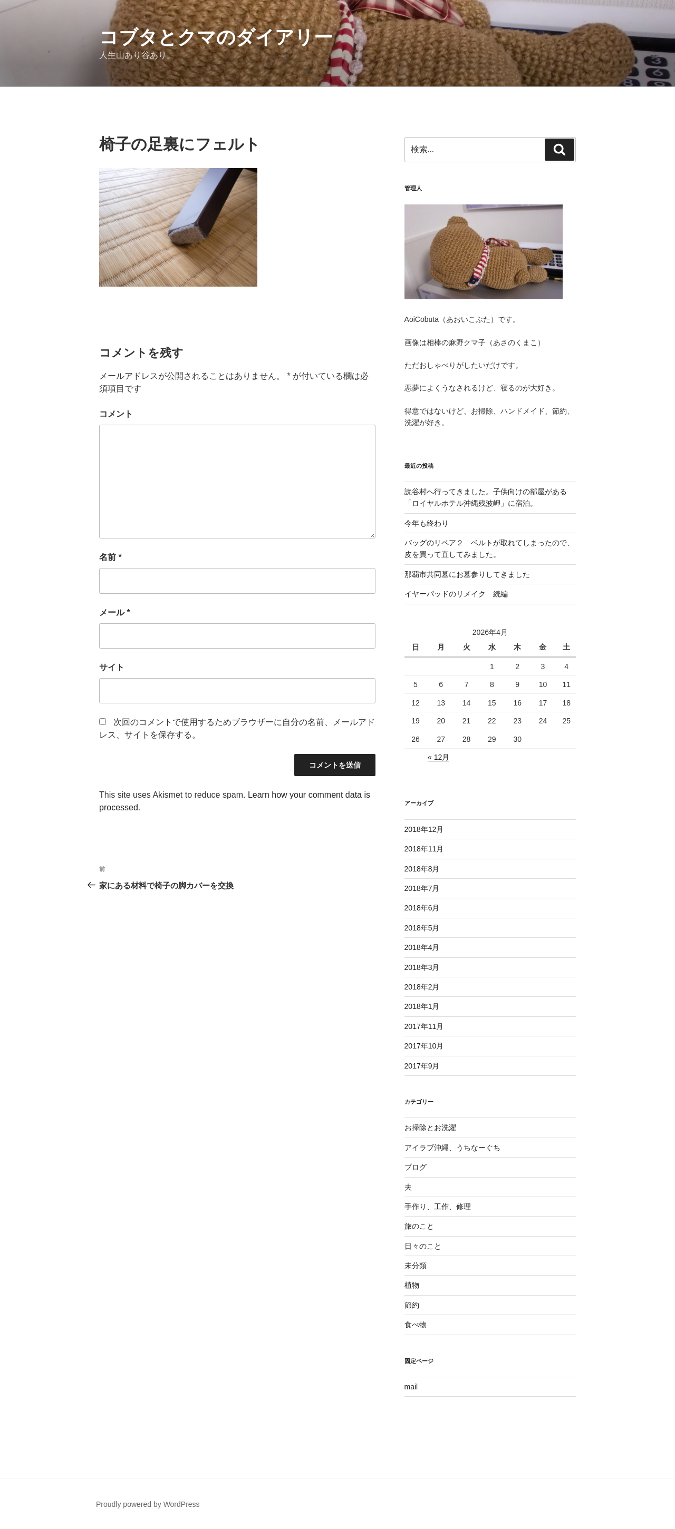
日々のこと (422, 1246)
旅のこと (419, 1226)
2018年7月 (422, 888)
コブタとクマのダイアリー (216, 37)
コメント (116, 413)
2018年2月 (422, 987)
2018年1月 (422, 1006)
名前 (110, 557)
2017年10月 (424, 1046)
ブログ (415, 1167)
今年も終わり (426, 523)
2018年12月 (424, 829)
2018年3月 (422, 967)
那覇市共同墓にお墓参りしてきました (467, 574)
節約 (411, 1305)
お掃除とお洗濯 (430, 1127)
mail (411, 1387)
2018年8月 (422, 869)
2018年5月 (422, 928)
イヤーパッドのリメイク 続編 (456, 594)
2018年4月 (422, 947)
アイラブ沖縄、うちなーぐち (452, 1147)
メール (114, 612)
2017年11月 (424, 1026)
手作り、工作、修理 (437, 1206)
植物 (411, 1285)
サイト (111, 667)
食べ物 (415, 1324)
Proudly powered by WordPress (148, 1504)
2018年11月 (424, 849)
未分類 (415, 1265)
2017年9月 (422, 1066)
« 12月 (438, 757)
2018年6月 (422, 908)
